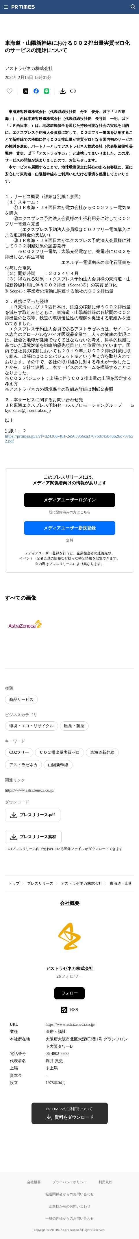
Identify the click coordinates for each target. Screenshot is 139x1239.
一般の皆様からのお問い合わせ (69, 1218)
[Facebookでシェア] (36, 91)
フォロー (70, 993)
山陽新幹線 (58, 765)
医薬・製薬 (74, 726)
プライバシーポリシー (69, 1181)
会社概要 (34, 1181)
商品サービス (21, 699)
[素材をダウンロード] (62, 91)
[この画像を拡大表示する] (25, 624)
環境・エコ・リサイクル (31, 726)
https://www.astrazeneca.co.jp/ (29, 790)
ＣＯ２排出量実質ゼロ (59, 752)
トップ (14, 883)
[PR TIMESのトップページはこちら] (23, 7)
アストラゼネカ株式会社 (81, 883)
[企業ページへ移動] (69, 938)
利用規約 (105, 1181)
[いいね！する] (9, 91)
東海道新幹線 (102, 752)
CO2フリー (19, 752)
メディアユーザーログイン (70, 500)
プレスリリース (40, 883)
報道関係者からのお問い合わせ (69, 1194)
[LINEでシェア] (46, 91)
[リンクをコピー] (73, 91)
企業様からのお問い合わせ (69, 1206)
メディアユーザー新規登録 (70, 528)
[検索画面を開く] (133, 6)
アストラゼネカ (23, 765)
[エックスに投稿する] (25, 91)
